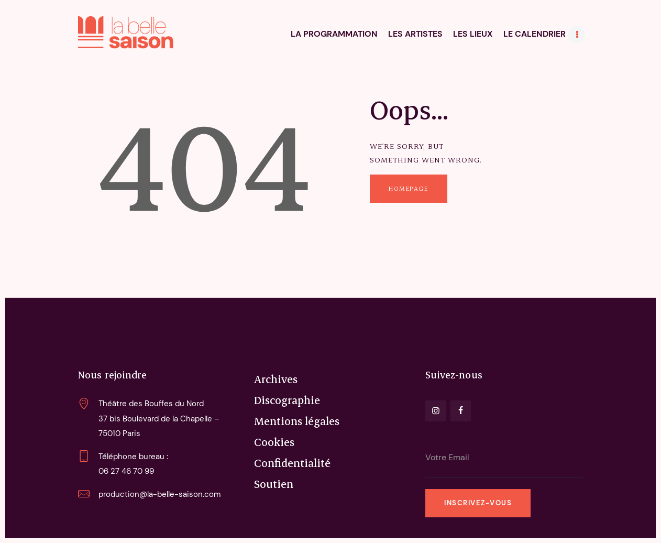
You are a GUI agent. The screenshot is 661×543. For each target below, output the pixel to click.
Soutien (273, 484)
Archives (276, 379)
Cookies (274, 442)
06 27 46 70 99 (126, 471)
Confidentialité (292, 463)
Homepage (408, 188)
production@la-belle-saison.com (159, 494)
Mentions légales (296, 421)
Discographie (287, 400)
